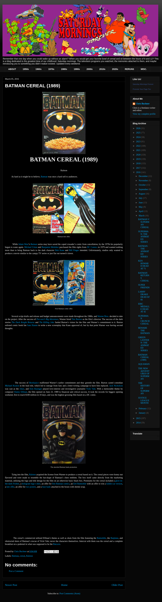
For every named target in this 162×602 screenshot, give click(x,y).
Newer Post (11, 585)
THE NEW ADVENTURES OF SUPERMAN (144, 373)
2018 (138, 163)
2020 (138, 155)
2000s (89, 69)
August (142, 194)
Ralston (32, 474)
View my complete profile (144, 114)
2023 (138, 141)
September (143, 189)
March (142, 215)
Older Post (117, 585)
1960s (39, 69)
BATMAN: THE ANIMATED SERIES (143, 251)
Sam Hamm (32, 325)
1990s (77, 69)
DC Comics (92, 247)
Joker (22, 389)
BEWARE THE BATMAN (144, 330)
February (143, 408)
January (142, 413)
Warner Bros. (103, 316)
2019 (138, 159)
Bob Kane (59, 250)
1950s (26, 69)
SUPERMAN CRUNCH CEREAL (144, 320)
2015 (138, 418)
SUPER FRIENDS (144, 286)
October (142, 185)
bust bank (46, 487)
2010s (102, 69)
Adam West (23, 244)
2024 (138, 137)
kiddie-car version (114, 484)
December (143, 176)
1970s (51, 69)
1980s (64, 69)
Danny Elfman (20, 392)
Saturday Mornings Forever (143, 84)
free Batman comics (61, 484)
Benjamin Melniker (50, 247)
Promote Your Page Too (142, 89)
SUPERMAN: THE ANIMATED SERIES (143, 236)
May (141, 207)
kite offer (10, 487)
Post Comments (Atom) (70, 593)
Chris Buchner (143, 104)
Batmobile (101, 538)
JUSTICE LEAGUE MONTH (143, 400)
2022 (138, 146)
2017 (138, 168)
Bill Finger (74, 250)
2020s (115, 69)
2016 (138, 172)
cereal (22, 556)
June (141, 202)
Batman (44, 177)
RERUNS (129, 69)
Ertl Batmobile (79, 484)
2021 (138, 150)
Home (64, 585)
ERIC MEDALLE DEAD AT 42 (144, 308)
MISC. (144, 69)
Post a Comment (16, 571)
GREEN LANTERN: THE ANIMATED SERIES (143, 344)
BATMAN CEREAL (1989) (143, 357)
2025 (138, 133)
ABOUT (12, 69)
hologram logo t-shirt (31, 484)
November (143, 180)
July (141, 198)
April (141, 211)
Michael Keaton (12, 386)
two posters (31, 487)
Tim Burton (77, 319)
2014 (138, 423)
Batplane (114, 538)
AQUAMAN (144, 364)
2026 (138, 128)
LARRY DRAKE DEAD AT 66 (144, 296)
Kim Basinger (36, 389)
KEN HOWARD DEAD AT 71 (143, 265)
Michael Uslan (30, 247)
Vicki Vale (90, 389)
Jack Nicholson (116, 386)
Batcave (56, 544)
